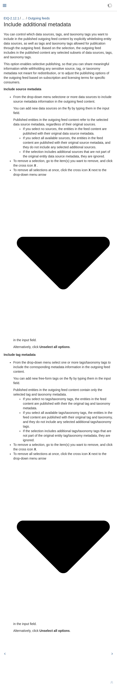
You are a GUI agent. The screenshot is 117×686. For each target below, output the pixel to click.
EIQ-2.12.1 (11, 18)
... (23, 18)
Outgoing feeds (39, 18)
